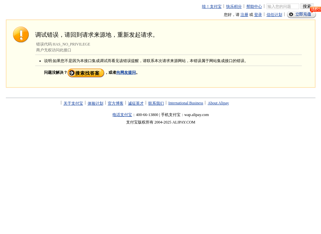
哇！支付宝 (212, 6)
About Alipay (218, 103)
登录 (258, 14)
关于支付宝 (73, 103)
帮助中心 (254, 6)
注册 (244, 14)
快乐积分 (234, 6)
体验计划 (95, 103)
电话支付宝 (122, 114)
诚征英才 (136, 103)
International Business (185, 103)
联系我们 (156, 103)
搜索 (307, 6)
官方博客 (116, 103)
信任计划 (274, 14)
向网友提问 (126, 72)
